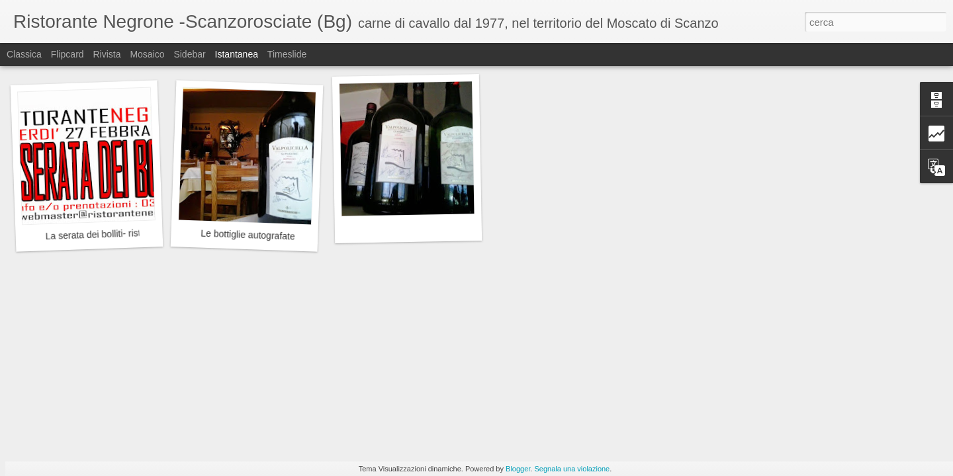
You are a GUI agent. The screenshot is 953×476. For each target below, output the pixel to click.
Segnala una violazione (572, 469)
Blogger (518, 469)
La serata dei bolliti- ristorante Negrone (125, 233)
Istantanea (236, 54)
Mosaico (147, 54)
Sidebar (189, 54)
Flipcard (67, 54)
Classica (24, 54)
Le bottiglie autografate (248, 235)
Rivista (106, 54)
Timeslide (286, 54)
